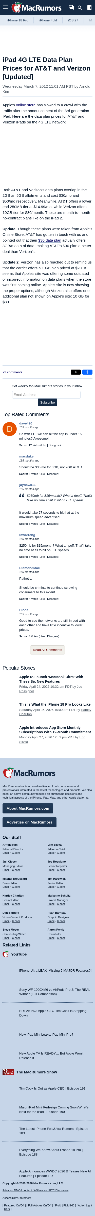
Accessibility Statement (17, 1197)
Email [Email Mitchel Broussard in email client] (6, 886)
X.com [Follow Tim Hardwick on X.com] (61, 886)
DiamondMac (29, 568)
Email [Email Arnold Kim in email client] (6, 852)
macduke (26, 456)
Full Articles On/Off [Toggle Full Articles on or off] (39, 1205)
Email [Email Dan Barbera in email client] (6, 921)
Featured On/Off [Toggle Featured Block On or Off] (14, 1205)
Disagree (54, 445)
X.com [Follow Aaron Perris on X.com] (61, 937)
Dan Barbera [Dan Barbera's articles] (11, 912)
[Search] (81, 8)
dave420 (25, 423)
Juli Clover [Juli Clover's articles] (10, 861)
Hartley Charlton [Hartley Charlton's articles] (13, 895)
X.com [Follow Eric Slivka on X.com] (61, 852)
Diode (23, 610)
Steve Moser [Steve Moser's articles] (11, 929)
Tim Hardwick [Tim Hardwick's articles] (57, 878)
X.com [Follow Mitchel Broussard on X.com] (16, 886)
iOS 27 (73, 20)
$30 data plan (49, 240)
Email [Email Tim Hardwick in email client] (51, 886)
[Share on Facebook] (87, 372)
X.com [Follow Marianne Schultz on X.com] (61, 903)
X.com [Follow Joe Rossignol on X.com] (61, 869)
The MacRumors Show (36, 1072)
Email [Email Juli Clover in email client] (6, 869)
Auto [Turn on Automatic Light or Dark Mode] (81, 1205)
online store (26, 105)
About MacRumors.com (28, 808)
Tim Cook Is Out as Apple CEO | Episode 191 (52, 1088)
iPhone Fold (48, 20)
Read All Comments (47, 650)
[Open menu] (6, 7)
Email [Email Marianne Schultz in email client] (51, 903)
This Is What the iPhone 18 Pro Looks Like (55, 704)
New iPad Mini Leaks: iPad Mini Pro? (46, 1034)
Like (43, 445)
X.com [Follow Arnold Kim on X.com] (16, 852)
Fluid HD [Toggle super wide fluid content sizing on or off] (68, 1205)
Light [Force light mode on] (89, 1205)
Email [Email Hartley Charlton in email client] (6, 903)
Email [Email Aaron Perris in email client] (51, 937)
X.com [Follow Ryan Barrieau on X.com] (61, 921)
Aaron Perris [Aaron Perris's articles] (56, 929)
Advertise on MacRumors (29, 822)
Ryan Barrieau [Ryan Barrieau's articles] (57, 912)
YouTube (19, 954)
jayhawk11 (27, 485)
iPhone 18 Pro (17, 20)
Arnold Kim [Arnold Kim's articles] (10, 844)
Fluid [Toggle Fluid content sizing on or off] (58, 1205)
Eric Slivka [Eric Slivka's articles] (55, 844)
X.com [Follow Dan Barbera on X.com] (16, 921)
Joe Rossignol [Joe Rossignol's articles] (57, 861)
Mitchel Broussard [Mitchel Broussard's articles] (15, 878)
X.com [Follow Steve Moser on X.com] (16, 937)
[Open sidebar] (89, 8)
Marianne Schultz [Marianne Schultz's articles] (59, 895)
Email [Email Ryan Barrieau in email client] (51, 921)
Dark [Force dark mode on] (7, 1208)
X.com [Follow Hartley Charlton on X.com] (16, 903)
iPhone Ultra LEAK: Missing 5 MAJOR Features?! (55, 970)
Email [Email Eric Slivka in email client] (51, 852)
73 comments (12, 372)
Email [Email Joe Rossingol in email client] (51, 869)
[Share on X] (76, 372)
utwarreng (27, 535)
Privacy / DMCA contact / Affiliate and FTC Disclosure (35, 1190)
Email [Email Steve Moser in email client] (6, 937)
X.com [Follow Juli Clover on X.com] (16, 869)
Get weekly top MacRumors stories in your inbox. (47, 386)
